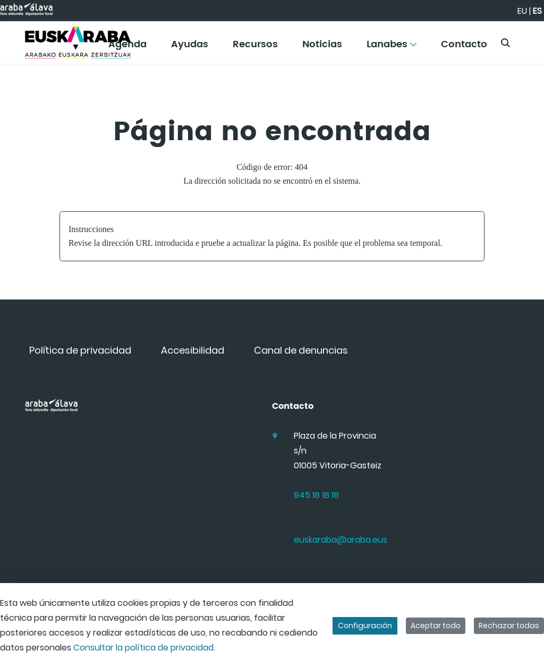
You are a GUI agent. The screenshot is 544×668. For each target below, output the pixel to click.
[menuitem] (189, 48)
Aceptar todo (436, 625)
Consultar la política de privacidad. (144, 647)
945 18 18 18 (316, 495)
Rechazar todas (509, 625)
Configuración (365, 625)
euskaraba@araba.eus (340, 540)
